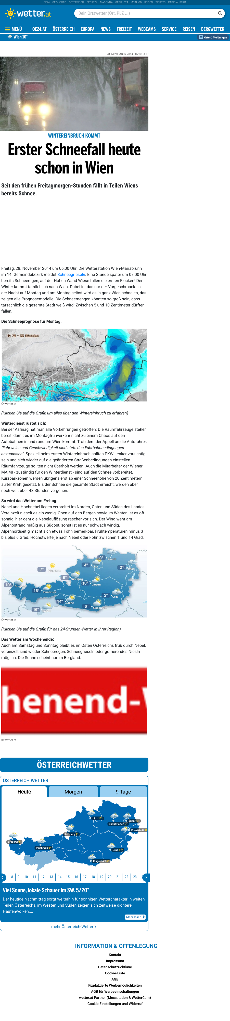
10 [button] (29, 877)
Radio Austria (177, 2)
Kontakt (115, 955)
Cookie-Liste (115, 973)
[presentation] (146, 878)
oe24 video (59, 2)
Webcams (147, 29)
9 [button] (21, 877)
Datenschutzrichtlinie (115, 967)
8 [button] (15, 877)
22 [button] (129, 877)
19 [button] (104, 877)
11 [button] (37, 877)
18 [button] (96, 877)
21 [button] (121, 877)
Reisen (148, 2)
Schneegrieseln (71, 274)
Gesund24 (121, 2)
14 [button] (62, 877)
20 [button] (112, 877)
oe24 (47, 2)
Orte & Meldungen (213, 37)
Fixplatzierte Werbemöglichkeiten (115, 986)
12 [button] (45, 877)
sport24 (92, 2)
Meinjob (136, 2)
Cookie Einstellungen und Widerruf (115, 1004)
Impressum (115, 961)
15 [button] (70, 877)
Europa (87, 29)
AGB (115, 979)
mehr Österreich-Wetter (74, 926)
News (105, 29)
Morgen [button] (73, 792)
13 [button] (54, 877)
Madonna (106, 2)
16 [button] (79, 877)
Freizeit (124, 29)
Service (169, 29)
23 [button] (137, 877)
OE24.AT (39, 29)
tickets (160, 2)
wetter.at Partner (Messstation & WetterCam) (115, 998)
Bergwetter (212, 29)
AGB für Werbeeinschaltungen (115, 992)
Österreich (76, 2)
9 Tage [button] (123, 792)
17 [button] (87, 877)
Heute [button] (24, 792)
